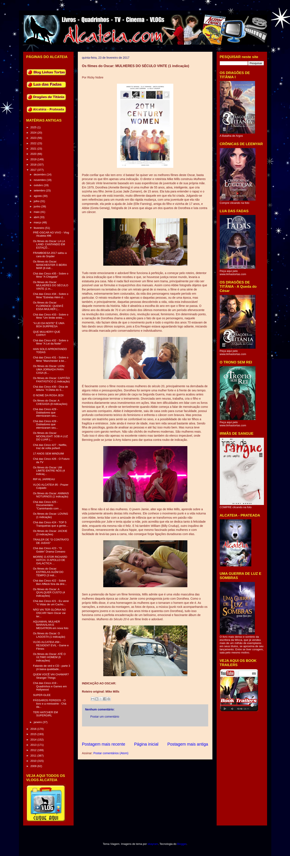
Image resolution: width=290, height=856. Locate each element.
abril (37, 217)
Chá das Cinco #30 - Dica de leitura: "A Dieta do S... (50, 388)
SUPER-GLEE (42, 695)
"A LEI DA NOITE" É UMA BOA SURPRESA (48, 325)
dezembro (40, 174)
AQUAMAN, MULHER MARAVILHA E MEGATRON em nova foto (50, 625)
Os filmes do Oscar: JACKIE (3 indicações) (50, 532)
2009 (33, 766)
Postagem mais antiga (187, 744)
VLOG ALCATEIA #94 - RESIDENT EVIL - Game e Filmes (51, 645)
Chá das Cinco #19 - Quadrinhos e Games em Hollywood (50, 686)
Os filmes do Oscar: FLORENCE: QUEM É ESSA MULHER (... (48, 306)
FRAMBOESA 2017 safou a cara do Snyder (50, 254)
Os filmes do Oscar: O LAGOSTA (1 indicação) (49, 635)
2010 (33, 760)
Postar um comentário (104, 716)
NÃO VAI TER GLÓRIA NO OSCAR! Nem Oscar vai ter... (49, 613)
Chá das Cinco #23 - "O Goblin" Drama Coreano (49, 550)
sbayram (153, 843)
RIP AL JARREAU (44, 479)
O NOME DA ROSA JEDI (48, 395)
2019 (33, 159)
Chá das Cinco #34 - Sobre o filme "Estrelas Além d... (50, 295)
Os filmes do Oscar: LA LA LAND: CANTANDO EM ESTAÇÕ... (49, 244)
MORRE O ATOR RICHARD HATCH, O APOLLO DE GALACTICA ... (50, 560)
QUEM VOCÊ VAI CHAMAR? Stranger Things (51, 676)
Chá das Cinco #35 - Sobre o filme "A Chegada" (50, 275)
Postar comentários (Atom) (110, 753)
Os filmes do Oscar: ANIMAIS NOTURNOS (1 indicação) (51, 495)
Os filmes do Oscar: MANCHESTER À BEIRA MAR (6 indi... (50, 265)
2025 (33, 127)
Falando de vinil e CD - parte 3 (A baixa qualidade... (51, 667)
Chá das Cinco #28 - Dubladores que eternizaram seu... (45, 424)
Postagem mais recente (103, 744)
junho (37, 206)
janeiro (38, 722)
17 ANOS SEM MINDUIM (48, 453)
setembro (40, 190)
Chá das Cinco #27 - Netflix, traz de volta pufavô (50, 446)
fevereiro (39, 227)
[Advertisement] (158, 733)
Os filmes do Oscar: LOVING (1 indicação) (50, 515)
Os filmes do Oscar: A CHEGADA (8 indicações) (50, 402)
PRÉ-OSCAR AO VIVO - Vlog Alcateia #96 (51, 234)
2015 (33, 734)
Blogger (181, 843)
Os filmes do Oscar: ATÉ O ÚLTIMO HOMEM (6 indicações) (49, 657)
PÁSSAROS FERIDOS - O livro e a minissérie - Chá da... (49, 703)
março (38, 222)
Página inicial (146, 744)
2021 (33, 148)
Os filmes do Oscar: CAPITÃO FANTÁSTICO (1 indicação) (51, 379)
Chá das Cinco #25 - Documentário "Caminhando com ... (47, 505)
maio (37, 211)
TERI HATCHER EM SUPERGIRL (45, 714)
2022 (33, 143)
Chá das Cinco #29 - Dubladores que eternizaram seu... (45, 412)
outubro (39, 185)
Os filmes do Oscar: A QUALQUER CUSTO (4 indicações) (49, 592)
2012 (33, 750)
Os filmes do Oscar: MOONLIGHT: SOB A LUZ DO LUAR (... (50, 436)
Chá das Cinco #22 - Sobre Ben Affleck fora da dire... (50, 582)
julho (37, 201)
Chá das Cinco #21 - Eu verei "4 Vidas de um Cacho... (51, 602)
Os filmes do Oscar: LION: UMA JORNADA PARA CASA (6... (49, 369)
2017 (33, 169)
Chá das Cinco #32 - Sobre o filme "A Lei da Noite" (50, 342)
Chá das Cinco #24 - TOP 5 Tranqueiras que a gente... (50, 524)
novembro (40, 180)
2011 (33, 755)
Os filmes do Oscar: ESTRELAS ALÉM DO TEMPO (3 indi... (48, 572)
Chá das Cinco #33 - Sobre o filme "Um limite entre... (50, 316)
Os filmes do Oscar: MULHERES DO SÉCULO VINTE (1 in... (50, 285)
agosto (38, 195)
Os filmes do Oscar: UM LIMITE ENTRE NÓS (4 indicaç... (49, 471)
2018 (33, 164)
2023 (33, 137)
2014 (33, 739)
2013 (33, 744)
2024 (33, 132)
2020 (33, 153)
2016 (33, 728)
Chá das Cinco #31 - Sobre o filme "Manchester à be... (50, 359)
